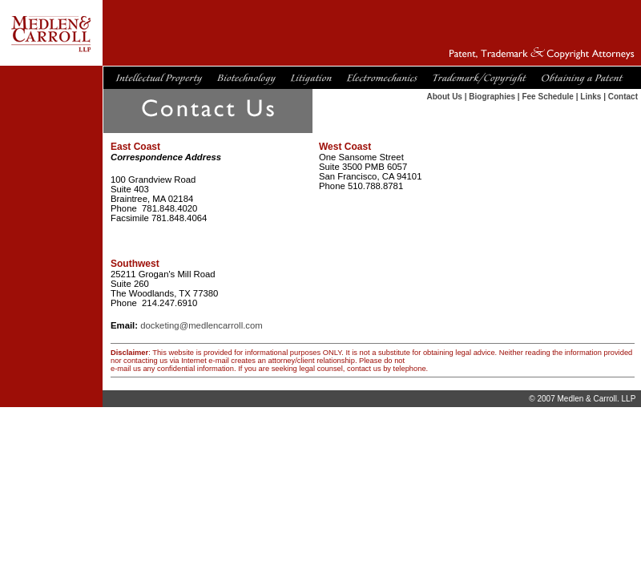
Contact (623, 96)
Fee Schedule (547, 96)
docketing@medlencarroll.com (201, 325)
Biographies (492, 96)
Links (590, 96)
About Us (444, 96)
